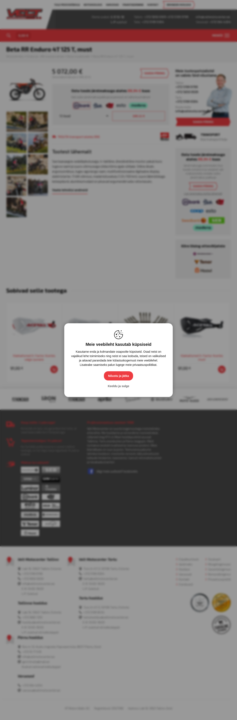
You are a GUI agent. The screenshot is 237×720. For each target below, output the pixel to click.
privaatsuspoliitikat (144, 364)
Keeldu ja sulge (118, 386)
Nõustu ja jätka (118, 376)
